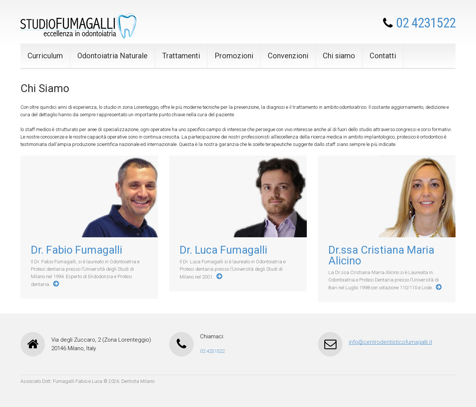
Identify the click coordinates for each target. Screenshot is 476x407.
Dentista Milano (137, 381)
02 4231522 (426, 23)
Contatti (383, 55)
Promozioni (234, 55)
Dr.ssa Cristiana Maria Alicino (381, 255)
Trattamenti (181, 55)
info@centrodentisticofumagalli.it (390, 342)
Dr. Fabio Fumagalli (76, 250)
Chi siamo (339, 55)
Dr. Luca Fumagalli (223, 250)
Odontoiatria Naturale (112, 55)
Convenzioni (288, 55)
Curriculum (45, 55)
